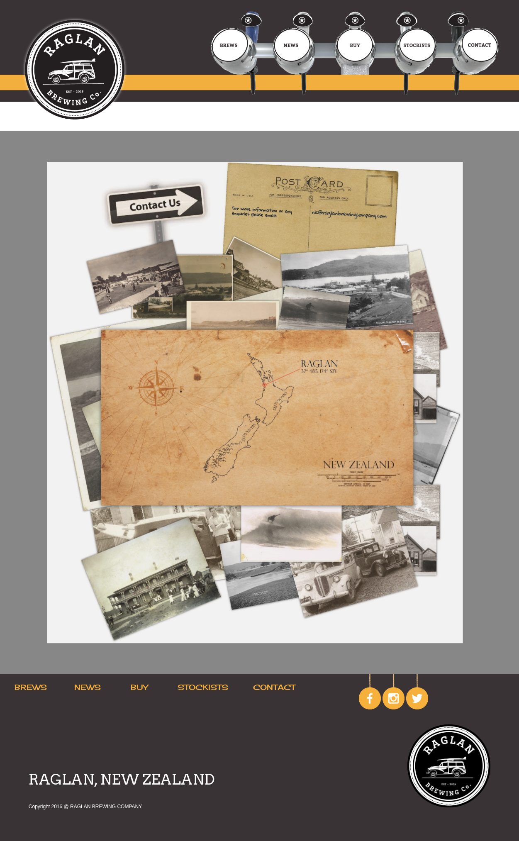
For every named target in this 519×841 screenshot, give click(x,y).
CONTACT (274, 687)
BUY (139, 687)
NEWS (87, 687)
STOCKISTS (203, 687)
